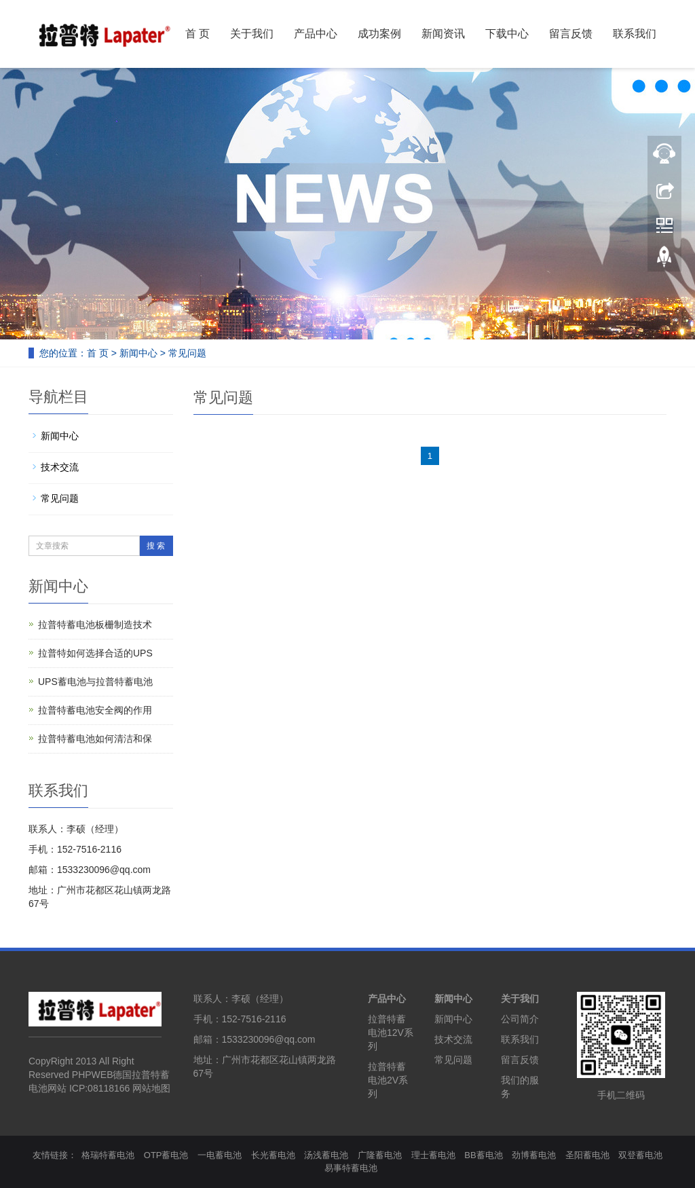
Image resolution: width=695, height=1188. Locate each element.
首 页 (197, 33)
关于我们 (252, 33)
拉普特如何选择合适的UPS (95, 653)
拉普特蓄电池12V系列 (390, 1033)
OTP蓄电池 (166, 1155)
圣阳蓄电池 (587, 1155)
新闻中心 (138, 353)
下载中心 (507, 33)
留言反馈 (571, 33)
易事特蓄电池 (350, 1168)
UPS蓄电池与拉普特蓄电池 (95, 681)
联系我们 (634, 33)
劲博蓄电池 (534, 1155)
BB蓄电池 (483, 1155)
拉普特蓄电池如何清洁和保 (95, 738)
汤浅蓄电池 (326, 1155)
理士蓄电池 (433, 1155)
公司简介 (520, 1019)
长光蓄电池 (273, 1155)
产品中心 (315, 33)
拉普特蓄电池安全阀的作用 (95, 710)
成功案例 (379, 33)
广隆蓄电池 (380, 1155)
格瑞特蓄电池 (107, 1155)
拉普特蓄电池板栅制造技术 (95, 624)
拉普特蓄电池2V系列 (388, 1080)
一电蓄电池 (220, 1155)
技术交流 (60, 467)
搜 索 (156, 546)
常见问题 (187, 353)
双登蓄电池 (640, 1155)
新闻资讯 (443, 33)
